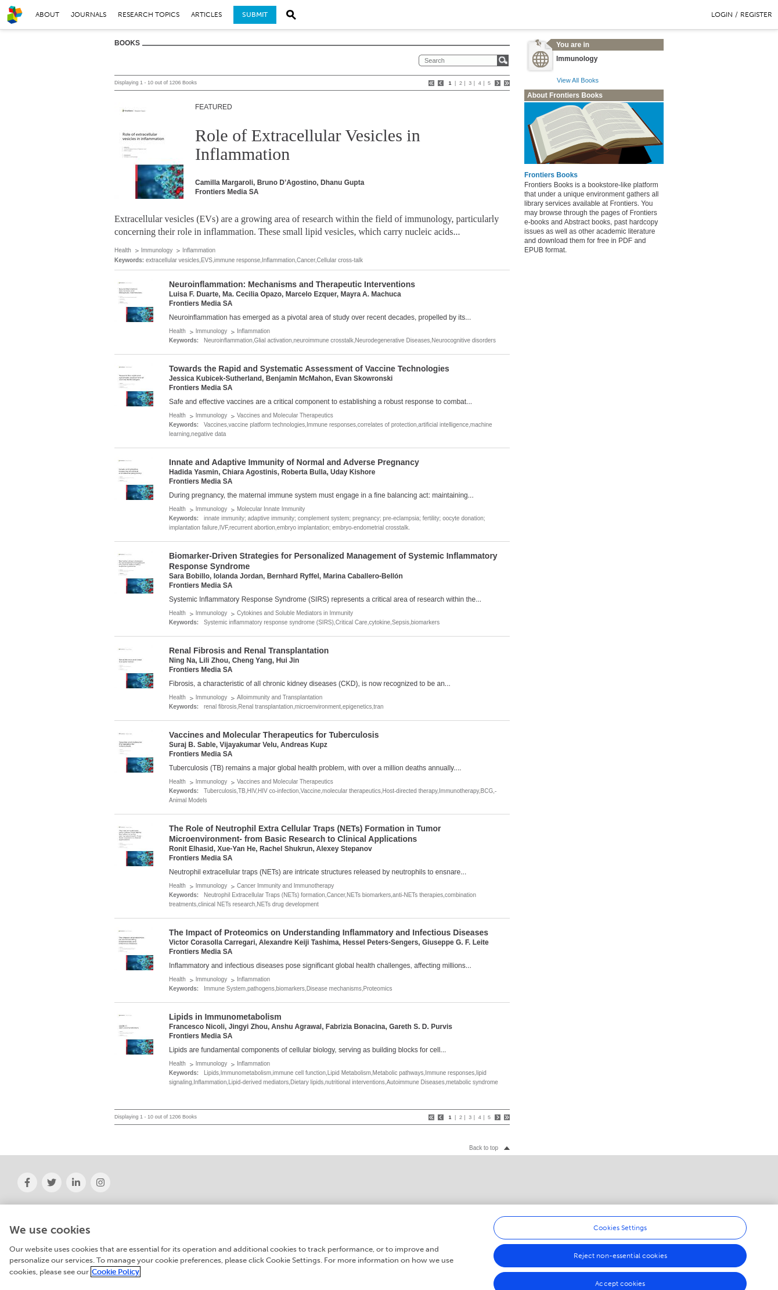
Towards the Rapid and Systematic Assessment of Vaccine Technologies (309, 368)
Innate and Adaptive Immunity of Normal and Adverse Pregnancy (294, 462)
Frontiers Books (551, 175)
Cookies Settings (620, 1250)
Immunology (156, 250)
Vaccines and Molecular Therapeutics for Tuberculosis (274, 734)
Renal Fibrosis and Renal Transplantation (249, 650)
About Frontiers (41, 1209)
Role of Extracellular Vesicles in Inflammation (307, 144)
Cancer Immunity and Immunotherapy (285, 885)
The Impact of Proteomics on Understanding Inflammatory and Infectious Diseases (328, 932)
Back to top (483, 1148)
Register (756, 14)
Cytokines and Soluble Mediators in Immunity (295, 613)
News (214, 1209)
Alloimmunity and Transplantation (279, 697)
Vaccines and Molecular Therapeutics (285, 415)
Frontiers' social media (240, 1220)
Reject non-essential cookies (620, 1278)
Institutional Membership (56, 1220)
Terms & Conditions (611, 1220)
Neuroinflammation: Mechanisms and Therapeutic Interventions (292, 284)
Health (122, 250)
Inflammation (198, 250)
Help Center (599, 1209)
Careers (404, 1209)
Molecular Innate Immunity (271, 509)
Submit (255, 14)
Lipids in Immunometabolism (225, 1016)
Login (722, 14)
